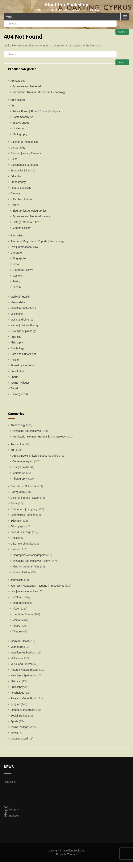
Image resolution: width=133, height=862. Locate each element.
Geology (15, 193)
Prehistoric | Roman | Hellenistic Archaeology (39, 92)
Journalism (16, 235)
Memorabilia (17, 302)
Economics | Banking (22, 170)
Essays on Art (20, 122)
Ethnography (18, 181)
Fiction (16, 264)
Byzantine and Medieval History (31, 216)
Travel (14, 388)
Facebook (11, 815)
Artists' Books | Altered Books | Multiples (36, 111)
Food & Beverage (20, 187)
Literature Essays (22, 269)
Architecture (17, 99)
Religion (15, 359)
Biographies (19, 258)
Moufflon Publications (23, 308)
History (14, 204)
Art (12, 105)
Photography (19, 134)
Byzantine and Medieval (26, 86)
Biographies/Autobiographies (29, 210)
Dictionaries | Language (24, 164)
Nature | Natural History (24, 325)
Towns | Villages (20, 382)
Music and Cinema (21, 319)
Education (16, 176)
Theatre (17, 287)
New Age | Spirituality (23, 331)
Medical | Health (20, 296)
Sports (14, 376)
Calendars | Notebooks (24, 141)
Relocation (10, 781)
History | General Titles (25, 222)
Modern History (21, 227)
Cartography (17, 147)
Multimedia (16, 313)
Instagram (12, 808)
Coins (13, 159)
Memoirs (17, 275)
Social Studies (18, 371)
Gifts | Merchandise (21, 199)
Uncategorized (19, 394)
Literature (16, 252)
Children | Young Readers (25, 153)
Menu (9, 16)
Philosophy (17, 342)
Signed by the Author (22, 365)
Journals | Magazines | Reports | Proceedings (37, 241)
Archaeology (17, 80)
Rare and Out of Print (23, 354)
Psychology (17, 348)
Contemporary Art (22, 117)
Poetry (16, 281)
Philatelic (15, 336)
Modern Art (18, 128)
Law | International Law (24, 246)
